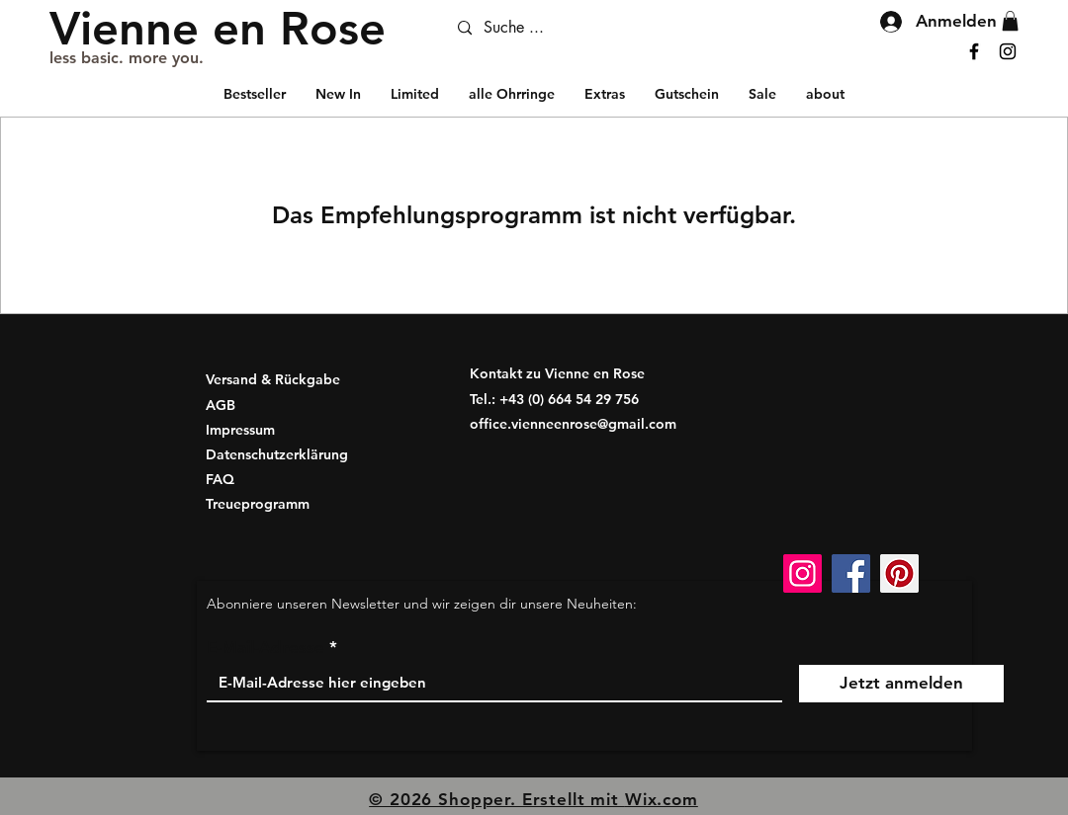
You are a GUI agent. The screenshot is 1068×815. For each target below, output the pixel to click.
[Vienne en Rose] (217, 28)
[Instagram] (1008, 51)
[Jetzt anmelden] (901, 683)
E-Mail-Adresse (265, 647)
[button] (605, 94)
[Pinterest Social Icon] (899, 573)
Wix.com (661, 799)
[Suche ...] (568, 28)
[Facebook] (974, 51)
